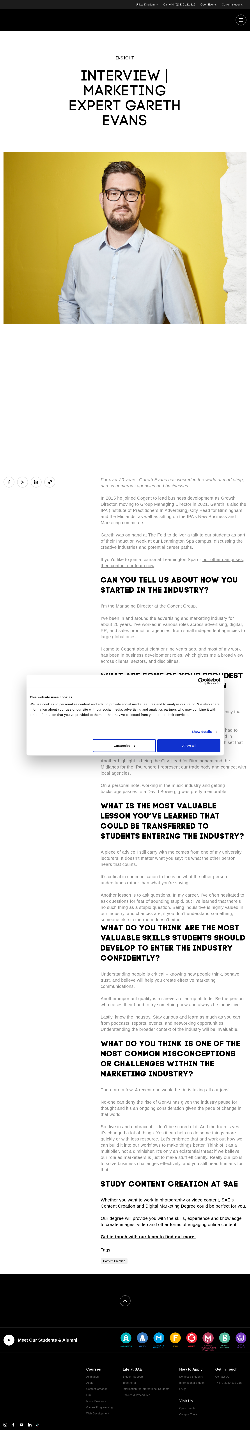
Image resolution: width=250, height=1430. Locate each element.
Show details (201, 731)
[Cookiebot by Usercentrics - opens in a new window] (201, 681)
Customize (124, 745)
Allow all (189, 745)
